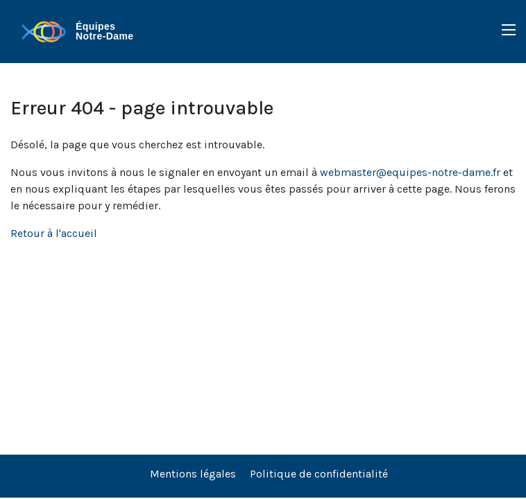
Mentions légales (193, 473)
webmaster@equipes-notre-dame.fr (410, 172)
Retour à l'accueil (53, 233)
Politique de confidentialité (319, 473)
